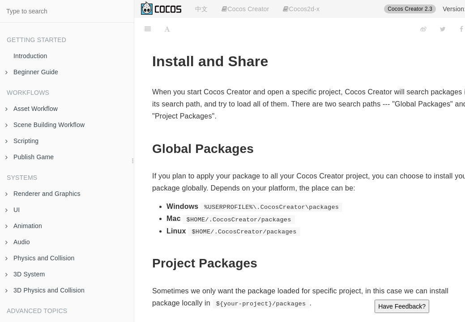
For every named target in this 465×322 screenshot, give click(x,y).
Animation (23, 225)
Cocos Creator (245, 9)
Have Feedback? (402, 306)
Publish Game (29, 157)
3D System (25, 274)
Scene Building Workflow (45, 124)
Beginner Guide (31, 72)
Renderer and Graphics (43, 193)
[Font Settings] (167, 29)
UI (12, 209)
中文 (201, 9)
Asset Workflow (31, 108)
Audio (17, 242)
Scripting (21, 140)
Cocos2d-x (301, 9)
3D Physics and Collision (45, 290)
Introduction (30, 55)
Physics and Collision (39, 258)
